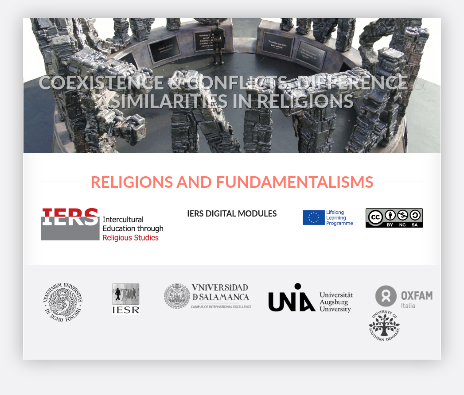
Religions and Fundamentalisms (232, 181)
